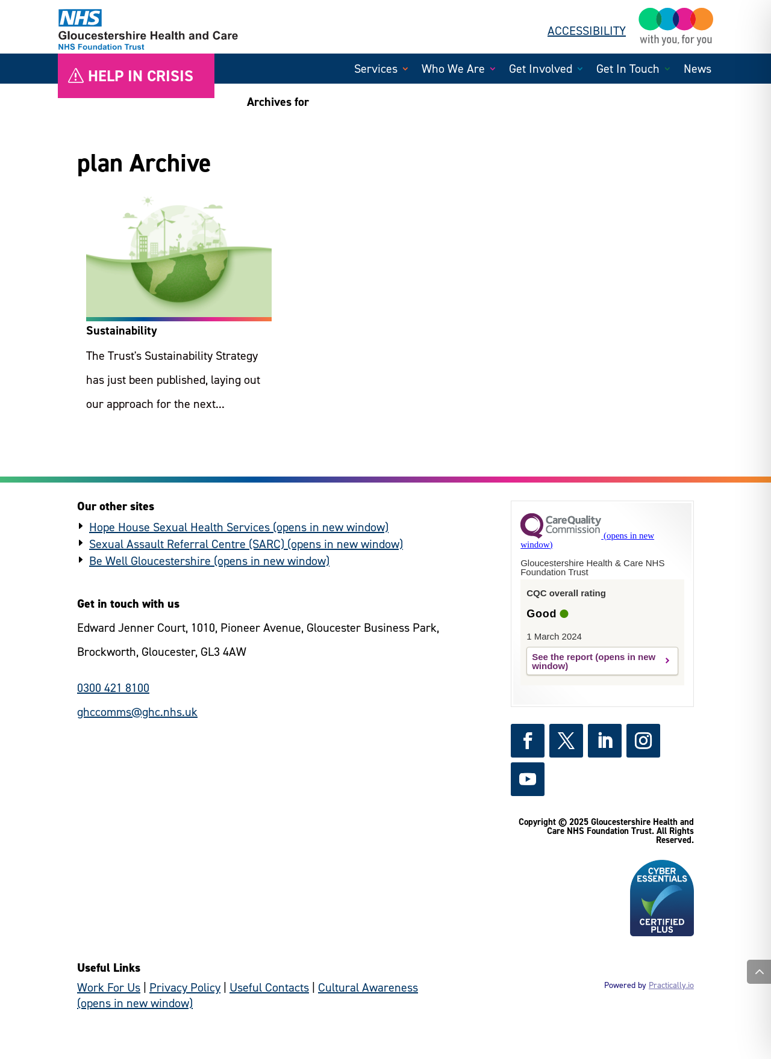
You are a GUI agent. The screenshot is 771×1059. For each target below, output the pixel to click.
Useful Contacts (269, 987)
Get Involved (540, 70)
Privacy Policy (184, 987)
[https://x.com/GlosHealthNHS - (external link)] (566, 741)
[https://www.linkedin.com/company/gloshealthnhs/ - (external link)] (605, 741)
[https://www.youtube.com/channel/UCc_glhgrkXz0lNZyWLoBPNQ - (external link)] (528, 779)
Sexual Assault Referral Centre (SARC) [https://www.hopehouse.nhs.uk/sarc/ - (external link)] (186, 544)
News (697, 70)
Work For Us (108, 987)
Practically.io (671, 985)
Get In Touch (628, 70)
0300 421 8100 (113, 688)
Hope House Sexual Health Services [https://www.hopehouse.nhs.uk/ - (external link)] (179, 527)
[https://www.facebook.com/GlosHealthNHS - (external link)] (528, 741)
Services (376, 70)
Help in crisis (140, 76)
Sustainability (121, 330)
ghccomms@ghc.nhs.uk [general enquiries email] (137, 712)
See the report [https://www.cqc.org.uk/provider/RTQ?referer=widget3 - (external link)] (562, 657)
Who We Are (453, 70)
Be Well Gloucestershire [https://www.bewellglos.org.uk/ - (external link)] (150, 561)
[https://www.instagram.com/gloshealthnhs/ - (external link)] (643, 741)
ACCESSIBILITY (587, 31)
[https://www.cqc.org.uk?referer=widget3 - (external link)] (587, 540)
